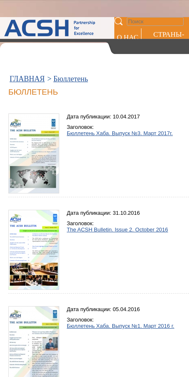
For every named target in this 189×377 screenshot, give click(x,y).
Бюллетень (70, 79)
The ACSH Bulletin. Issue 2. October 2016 (117, 229)
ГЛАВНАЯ (27, 79)
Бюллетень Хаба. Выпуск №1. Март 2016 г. (120, 326)
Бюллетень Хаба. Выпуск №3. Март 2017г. (120, 133)
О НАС (128, 37)
